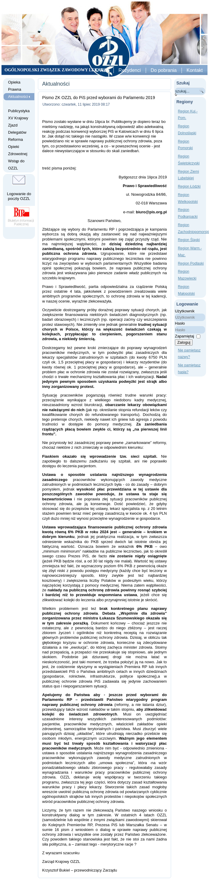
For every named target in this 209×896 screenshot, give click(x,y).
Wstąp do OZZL (16, 164)
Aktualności (18, 96)
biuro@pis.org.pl (151, 212)
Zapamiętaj (184, 336)
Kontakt (195, 70)
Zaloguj (183, 342)
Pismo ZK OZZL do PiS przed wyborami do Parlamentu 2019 (98, 97)
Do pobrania (164, 70)
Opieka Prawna (14, 86)
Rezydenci (130, 70)
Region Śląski (189, 240)
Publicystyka (19, 111)
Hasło (180, 323)
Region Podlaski (191, 263)
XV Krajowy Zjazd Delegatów (18, 125)
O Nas (102, 70)
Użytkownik (185, 311)
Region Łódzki (189, 186)
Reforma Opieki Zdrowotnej (17, 146)
